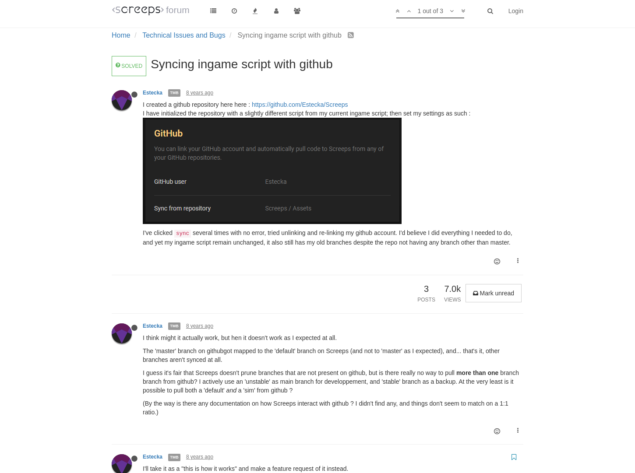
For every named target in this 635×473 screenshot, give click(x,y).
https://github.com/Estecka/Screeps (300, 104)
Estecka (152, 93)
